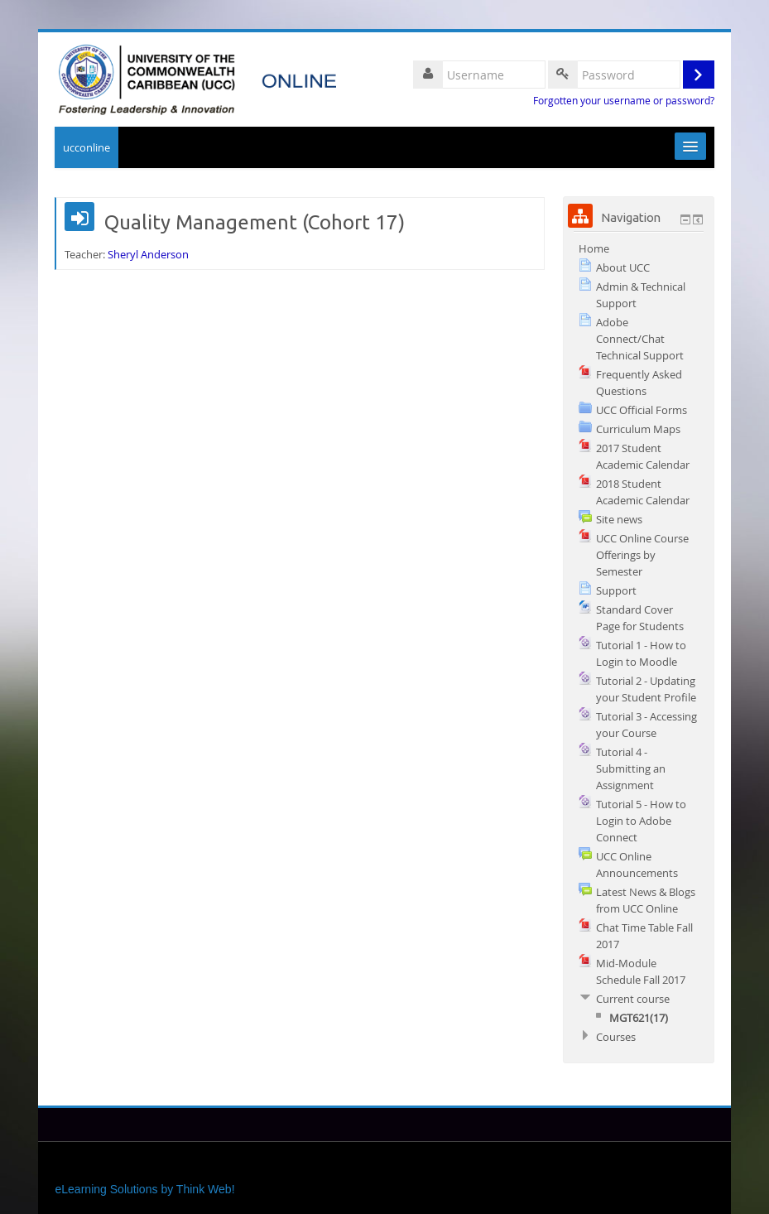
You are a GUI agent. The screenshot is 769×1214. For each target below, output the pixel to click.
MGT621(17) (638, 1017)
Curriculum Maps (638, 429)
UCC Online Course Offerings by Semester (642, 555)
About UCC (623, 267)
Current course (633, 998)
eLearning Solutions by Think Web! (144, 1189)
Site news (619, 519)
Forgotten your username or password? (623, 100)
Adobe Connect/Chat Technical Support (640, 339)
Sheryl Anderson (148, 254)
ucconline (86, 147)
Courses (616, 1036)
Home (594, 248)
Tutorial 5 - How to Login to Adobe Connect (641, 821)
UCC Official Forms (641, 409)
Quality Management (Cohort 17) (254, 222)
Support (616, 590)
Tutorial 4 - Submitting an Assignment (631, 768)
